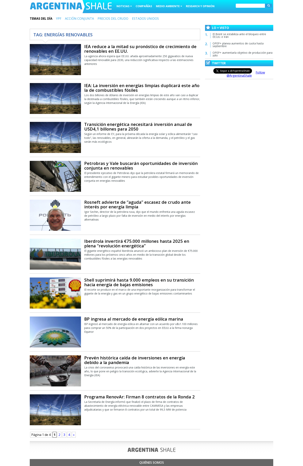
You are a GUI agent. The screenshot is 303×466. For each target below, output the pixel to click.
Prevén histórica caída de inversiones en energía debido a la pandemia (134, 360)
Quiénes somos (151, 462)
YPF (58, 18)
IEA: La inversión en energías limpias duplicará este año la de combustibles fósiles (141, 87)
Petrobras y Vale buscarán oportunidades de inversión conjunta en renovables (141, 165)
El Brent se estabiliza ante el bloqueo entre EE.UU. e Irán (239, 35)
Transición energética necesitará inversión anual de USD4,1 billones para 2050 (138, 126)
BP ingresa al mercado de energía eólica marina (133, 319)
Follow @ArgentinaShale (246, 74)
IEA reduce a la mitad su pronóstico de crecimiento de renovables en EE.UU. (140, 48)
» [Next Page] (74, 435)
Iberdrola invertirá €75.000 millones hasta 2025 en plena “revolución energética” (136, 243)
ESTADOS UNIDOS (145, 18)
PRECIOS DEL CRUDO (113, 18)
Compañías (144, 6)
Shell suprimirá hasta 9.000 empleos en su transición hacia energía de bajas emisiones (139, 282)
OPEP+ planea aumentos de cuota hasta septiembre (238, 45)
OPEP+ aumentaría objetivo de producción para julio (242, 54)
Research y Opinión (200, 6)
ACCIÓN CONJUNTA (79, 18)
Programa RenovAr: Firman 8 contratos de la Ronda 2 (139, 397)
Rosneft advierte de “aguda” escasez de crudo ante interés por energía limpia (137, 204)
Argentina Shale (71, 6)
